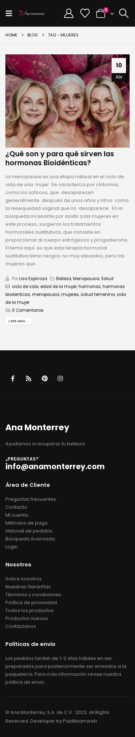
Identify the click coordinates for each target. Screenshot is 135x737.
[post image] (67, 101)
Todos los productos (29, 610)
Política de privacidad (31, 602)
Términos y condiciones (33, 594)
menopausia (45, 294)
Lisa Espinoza (33, 279)
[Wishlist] (84, 13)
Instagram (60, 378)
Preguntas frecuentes (30, 499)
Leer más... (18, 321)
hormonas (89, 286)
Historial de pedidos (29, 530)
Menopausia (86, 279)
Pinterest (44, 378)
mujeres (70, 294)
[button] (11, 13)
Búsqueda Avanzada (30, 538)
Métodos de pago (26, 523)
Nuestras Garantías (28, 586)
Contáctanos (20, 626)
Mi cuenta (16, 515)
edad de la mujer (58, 286)
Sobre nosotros (23, 578)
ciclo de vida (25, 286)
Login (11, 546)
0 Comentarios (28, 310)
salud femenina (98, 294)
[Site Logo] (31, 13)
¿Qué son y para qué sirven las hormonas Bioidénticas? (59, 158)
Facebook (12, 378)
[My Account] (69, 13)
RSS (28, 378)
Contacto (16, 507)
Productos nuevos (26, 618)
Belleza (63, 279)
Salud (107, 279)
